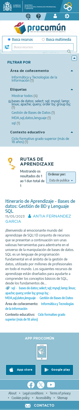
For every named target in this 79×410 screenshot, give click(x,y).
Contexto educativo (27, 132)
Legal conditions (33, 393)
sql (13, 288)
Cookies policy (20, 398)
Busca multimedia (56, 39)
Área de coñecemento (29, 71)
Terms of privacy (60, 393)
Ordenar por (56, 174)
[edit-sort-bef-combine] (61, 180)
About (12, 393)
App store (24, 370)
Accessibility (43, 398)
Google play (60, 370)
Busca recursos (20, 39)
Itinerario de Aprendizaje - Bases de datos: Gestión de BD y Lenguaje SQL (40, 206)
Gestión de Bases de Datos (56, 298)
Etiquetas (18, 89)
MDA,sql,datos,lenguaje (20, 298)
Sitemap (62, 398)
